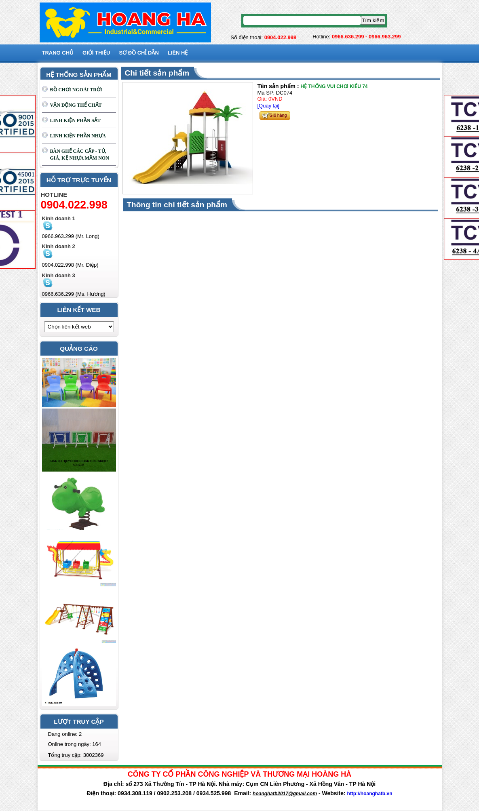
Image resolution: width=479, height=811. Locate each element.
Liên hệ (178, 53)
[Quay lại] (268, 106)
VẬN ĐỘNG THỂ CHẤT (76, 105)
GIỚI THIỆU (96, 53)
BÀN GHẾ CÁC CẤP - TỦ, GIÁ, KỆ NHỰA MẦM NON (79, 154)
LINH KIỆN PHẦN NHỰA (78, 136)
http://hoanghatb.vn (369, 793)
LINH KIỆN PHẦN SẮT (75, 120)
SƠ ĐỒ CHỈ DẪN (138, 53)
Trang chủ (58, 53)
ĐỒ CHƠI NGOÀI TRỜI (76, 90)
